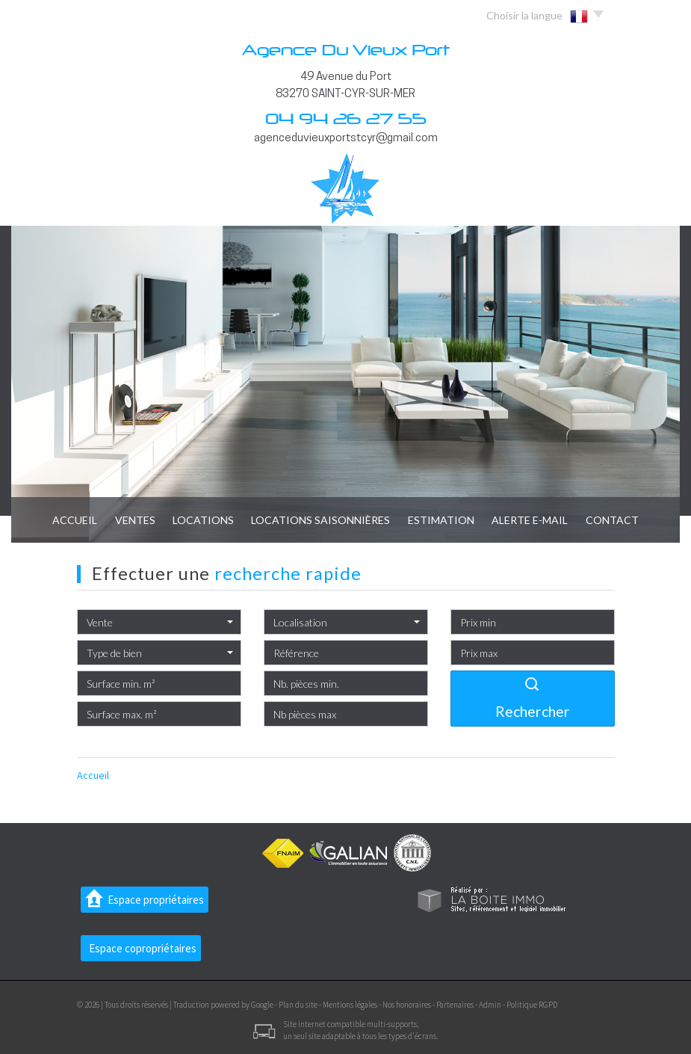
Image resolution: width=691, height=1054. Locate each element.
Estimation (447, 520)
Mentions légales (350, 1004)
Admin (490, 1004)
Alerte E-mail (542, 520)
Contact (630, 520)
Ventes (122, 520)
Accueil (56, 520)
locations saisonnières (321, 520)
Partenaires (455, 1004)
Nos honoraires (406, 1004)
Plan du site (298, 1004)
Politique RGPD (531, 1004)
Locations (197, 520)
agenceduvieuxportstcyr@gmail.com (346, 138)
